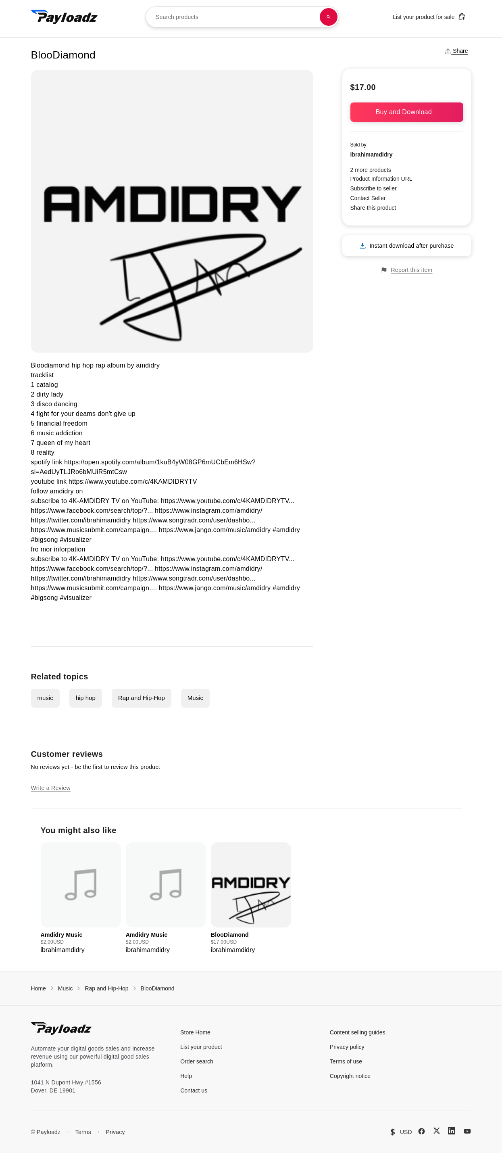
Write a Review (51, 788)
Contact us (193, 1090)
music (45, 697)
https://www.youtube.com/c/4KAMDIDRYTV (133, 481)
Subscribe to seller (373, 188)
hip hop (86, 697)
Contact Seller (368, 198)
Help (186, 1076)
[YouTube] (467, 1131)
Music (195, 697)
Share (456, 51)
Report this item (406, 270)
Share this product (373, 208)
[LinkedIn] (451, 1130)
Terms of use (346, 1061)
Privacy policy (347, 1047)
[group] (81, 898)
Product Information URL (381, 178)
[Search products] (328, 17)
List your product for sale (429, 16)
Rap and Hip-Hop (141, 697)
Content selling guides (357, 1032)
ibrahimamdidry (371, 154)
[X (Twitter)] (436, 1130)
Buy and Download (407, 112)
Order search (196, 1061)
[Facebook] (421, 1131)
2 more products (370, 170)
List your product (201, 1047)
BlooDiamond (158, 988)
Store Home (195, 1032)
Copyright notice (350, 1076)
